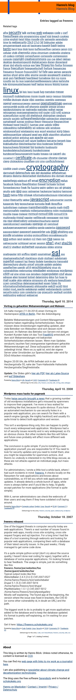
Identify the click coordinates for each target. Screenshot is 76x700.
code (57, 32)
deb (33, 172)
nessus (57, 96)
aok (32, 137)
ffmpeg (45, 65)
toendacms (50, 261)
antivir (15, 137)
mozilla (7, 214)
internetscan (65, 195)
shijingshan (49, 115)
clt (4, 56)
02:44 (55, 506)
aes (40, 134)
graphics (66, 75)
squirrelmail (44, 254)
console (7, 59)
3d (41, 42)
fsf (40, 71)
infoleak (28, 195)
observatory (20, 220)
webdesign (31, 289)
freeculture (17, 68)
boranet (22, 277)
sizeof (43, 36)
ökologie (16, 99)
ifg (59, 283)
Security (28, 380)
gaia (50, 71)
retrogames (9, 112)
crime (6, 39)
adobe (59, 42)
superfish (8, 261)
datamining (42, 277)
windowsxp (53, 270)
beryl (14, 49)
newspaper (52, 217)
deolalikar (45, 172)
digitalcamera (39, 62)
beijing (61, 45)
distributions (44, 175)
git (60, 187)
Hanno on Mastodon (14, 686)
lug (42, 92)
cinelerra (65, 52)
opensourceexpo (21, 103)
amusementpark (12, 45)
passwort (25, 231)
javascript (39, 199)
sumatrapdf (9, 121)
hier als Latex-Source (57, 373)
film (52, 65)
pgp (54, 231)
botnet (31, 277)
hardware (20, 78)
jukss (55, 81)
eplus (64, 180)
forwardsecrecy (11, 187)
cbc (64, 153)
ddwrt (59, 59)
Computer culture (28, 506)
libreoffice (56, 203)
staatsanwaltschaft (14, 258)
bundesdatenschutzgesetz (17, 150)
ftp (28, 187)
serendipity (61, 39)
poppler (44, 106)
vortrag (31, 32)
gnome (34, 75)
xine (16, 274)
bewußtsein (64, 280)
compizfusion (32, 56)
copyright (18, 59)
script (22, 115)
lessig (56, 84)
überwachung (10, 264)
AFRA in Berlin (27, 313)
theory (38, 121)
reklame (26, 280)
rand (19, 239)
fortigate (51, 184)
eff (29, 180)
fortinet (61, 184)
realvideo (42, 109)
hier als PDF (38, 373)
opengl (7, 103)
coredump (31, 292)
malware (23, 207)
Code (24, 628)
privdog (28, 235)
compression (60, 56)
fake (37, 65)
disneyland (61, 62)
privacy (61, 106)
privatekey (17, 235)
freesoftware (11, 36)
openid (55, 220)
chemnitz (24, 52)
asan (51, 137)
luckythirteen (10, 207)
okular (25, 99)
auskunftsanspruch (14, 140)
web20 (51, 286)
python (12, 239)
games (57, 71)
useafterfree (10, 267)
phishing (63, 231)
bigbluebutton (10, 143)
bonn (31, 49)
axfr (27, 140)
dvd (12, 65)
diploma (17, 175)
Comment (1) (62, 506)
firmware (68, 65)
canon (63, 49)
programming (31, 36)
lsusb (36, 91)
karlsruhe (64, 81)
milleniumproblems (41, 210)
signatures (41, 247)
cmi (37, 161)
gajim (43, 187)
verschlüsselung (41, 267)
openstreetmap (51, 103)
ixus (21, 81)
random (27, 239)
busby (36, 153)
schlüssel (23, 243)
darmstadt (9, 172)
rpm (44, 239)
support (19, 261)
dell (38, 172)
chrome (53, 158)
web (39, 33)
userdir (21, 267)
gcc (57, 187)
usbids (48, 124)
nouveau (67, 96)
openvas (67, 103)
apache (38, 137)
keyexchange (27, 203)
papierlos (50, 227)
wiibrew (40, 127)
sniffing (25, 254)
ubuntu (23, 264)
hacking (56, 191)
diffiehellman (59, 172)
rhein (39, 239)
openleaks (26, 224)
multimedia (9, 217)
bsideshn (40, 147)
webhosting (9, 295)
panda (41, 227)
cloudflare (29, 161)
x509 (6, 274)
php (21, 36)
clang (6, 161)
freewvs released (13, 521)
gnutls (6, 191)
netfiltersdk (39, 217)
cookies (64, 36)
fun (56, 277)
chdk (14, 52)
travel (16, 124)
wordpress (66, 270)
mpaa (15, 214)
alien (15, 277)
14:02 (35, 380)
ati (28, 45)
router (46, 112)
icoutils (7, 81)
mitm (56, 210)
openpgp (37, 224)
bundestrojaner (41, 150)
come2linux (16, 283)
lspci (30, 91)
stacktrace (31, 258)
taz (26, 261)
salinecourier (10, 243)
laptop (40, 84)
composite (46, 56)
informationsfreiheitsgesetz (18, 286)
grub (5, 78)
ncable (12, 280)
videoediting (10, 127)
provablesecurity (58, 235)
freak (24, 187)
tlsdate (39, 261)
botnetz (58, 143)
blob (25, 49)
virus (54, 267)
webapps (48, 32)
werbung (53, 280)
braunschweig (11, 147)
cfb (34, 158)
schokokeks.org (12, 681)
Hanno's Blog (65, 9)
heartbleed (32, 78)
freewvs (44, 383)
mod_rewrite (18, 289)
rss (62, 239)
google (43, 75)
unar (41, 124)
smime (58, 247)
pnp (71, 231)
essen (47, 283)
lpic (25, 91)
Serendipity (45, 678)
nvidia (7, 99)
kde (5, 84)
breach (56, 36)
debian (67, 59)
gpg (18, 191)
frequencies (59, 68)
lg (66, 277)
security (15, 32)
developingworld (22, 62)
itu (17, 81)
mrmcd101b (60, 214)
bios (20, 49)
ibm (53, 78)
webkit (41, 289)
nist (61, 217)
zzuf (61, 274)
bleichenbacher (27, 143)
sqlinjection (52, 118)
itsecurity (16, 200)
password (63, 227)
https (28, 39)
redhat (51, 109)
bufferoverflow (43, 49)
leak (47, 203)
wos (36, 131)
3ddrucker (49, 42)
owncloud (52, 224)
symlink (67, 292)
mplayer (23, 214)
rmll (40, 112)
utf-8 (28, 267)
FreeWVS (48, 334)
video (56, 124)
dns (53, 175)
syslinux (29, 121)
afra (5, 32)
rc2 (33, 239)
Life (23, 380)
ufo (45, 280)
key (17, 203)
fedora (17, 184)
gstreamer (34, 191)
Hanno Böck (15, 380)
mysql (20, 217)
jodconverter (57, 199)
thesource (47, 121)
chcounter (42, 158)
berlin (7, 49)
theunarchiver (61, 121)
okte (19, 280)
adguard (26, 134)
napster (28, 217)
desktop (7, 62)
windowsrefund (11, 131)
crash (15, 168)
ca (50, 153)
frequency (8, 71)
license (64, 84)
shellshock (36, 115)
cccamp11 (9, 158)
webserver (32, 295)
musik (41, 96)
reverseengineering (27, 112)
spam (33, 254)
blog (39, 143)
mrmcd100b (45, 214)
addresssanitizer (12, 134)
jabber (26, 199)
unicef (30, 264)
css (49, 59)
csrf (65, 32)
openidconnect (11, 224)
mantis (52, 207)
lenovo (48, 84)
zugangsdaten (50, 274)
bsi (32, 147)
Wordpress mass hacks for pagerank (24, 393)
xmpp (22, 274)
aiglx (45, 134)
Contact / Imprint (37, 686)
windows (55, 127)
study (40, 258)
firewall (42, 184)
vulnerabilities (10, 270)
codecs (10, 56)
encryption (49, 180)
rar (23, 109)
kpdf (34, 84)
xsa (28, 274)
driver (6, 65)
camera (56, 49)
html (65, 286)
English (37, 506)
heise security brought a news (28, 398)
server (32, 243)
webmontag (25, 270)
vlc (59, 267)
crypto (22, 168)
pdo (48, 231)
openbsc (40, 99)
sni (19, 254)
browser (24, 147)
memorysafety (11, 210)
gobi (13, 191)
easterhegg (10, 180)
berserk (61, 140)
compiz (19, 56)
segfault (58, 292)
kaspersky (8, 203)
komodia (40, 203)
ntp (5, 220)
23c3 (30, 42)
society (16, 118)
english (14, 39)
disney (51, 62)
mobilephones (22, 96)
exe (33, 65)
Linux (42, 506)
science (66, 112)
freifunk (48, 68)
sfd (28, 115)
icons (63, 78)
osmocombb (10, 106)
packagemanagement (15, 227)
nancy (49, 96)
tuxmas (34, 124)
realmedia (31, 109)
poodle (7, 235)
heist (21, 39)
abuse (68, 274)
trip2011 (24, 124)
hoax (62, 277)
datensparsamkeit (33, 283)
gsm (11, 78)
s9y (42, 39)
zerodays (36, 274)
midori (6, 289)
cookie (7, 168)
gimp (21, 75)
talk (24, 32)
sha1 (50, 243)
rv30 (52, 112)
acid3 (59, 286)
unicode (39, 264)
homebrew (45, 78)
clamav (62, 158)
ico (57, 78)
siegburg (61, 115)
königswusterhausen (19, 84)
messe (59, 91)
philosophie (40, 286)
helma (14, 195)
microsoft (8, 96)
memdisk (50, 91)
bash (54, 45)
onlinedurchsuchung (39, 220)
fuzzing (35, 187)
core (22, 292)
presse (52, 106)
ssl (56, 253)
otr (45, 224)
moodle (35, 39)
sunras (20, 121)
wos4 (43, 131)
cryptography (47, 167)
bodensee (47, 143)
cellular (7, 52)
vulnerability (24, 127)
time (5, 42)
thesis (31, 261)
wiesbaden (39, 270)
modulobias (66, 210)
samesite (50, 39)
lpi (20, 91)
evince (26, 65)
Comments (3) (54, 628)
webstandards (54, 289)
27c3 (36, 42)
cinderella (54, 52)
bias (68, 140)
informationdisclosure (45, 195)
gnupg (67, 187)
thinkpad (8, 124)
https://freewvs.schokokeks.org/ (35, 624)
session (41, 243)
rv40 (58, 112)
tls (10, 42)
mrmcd (33, 214)
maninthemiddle (38, 207)
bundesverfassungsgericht (18, 153)
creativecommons (35, 59)
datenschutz (22, 172)
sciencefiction (11, 115)
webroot (21, 295)
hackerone (46, 191)
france (6, 68)
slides (50, 247)
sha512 (7, 247)
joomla (68, 199)
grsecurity (47, 292)
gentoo (7, 75)
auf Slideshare (17, 376)
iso (13, 81)
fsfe (45, 72)
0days (66, 131)
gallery (50, 187)
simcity (7, 118)
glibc (27, 75)
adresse (7, 277)
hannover (67, 191)
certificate (24, 157)
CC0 (30, 655)
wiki (47, 127)
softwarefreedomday (33, 118)
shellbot (16, 247)
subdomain (61, 258)
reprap (59, 109)
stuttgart (49, 258)
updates (57, 264)
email (35, 180)
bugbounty (51, 147)
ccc (70, 49)
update (48, 264)
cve (53, 59)
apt (46, 137)
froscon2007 (31, 71)
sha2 (58, 243)
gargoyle (66, 71)
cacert (57, 153)
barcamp (52, 140)
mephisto (25, 210)
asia (24, 45)
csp (39, 292)
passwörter (38, 231)
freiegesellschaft (34, 68)
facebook (8, 184)
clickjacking (16, 161)
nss (66, 217)
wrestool (51, 131)
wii (34, 127)
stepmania (65, 118)
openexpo (60, 99)
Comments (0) (43, 380)
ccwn (6, 283)
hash (6, 195)
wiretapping (27, 131)
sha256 (67, 243)
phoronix (34, 106)
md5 (66, 207)
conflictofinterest (54, 161)
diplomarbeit (29, 175)
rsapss (56, 239)
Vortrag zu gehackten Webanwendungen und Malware (34, 306)
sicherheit (27, 247)
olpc (31, 99)
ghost (15, 75)
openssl (35, 103)
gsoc (25, 191)
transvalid (62, 261)
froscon (19, 71)
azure (33, 140)
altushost (65, 134)
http (20, 195)
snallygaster (10, 254)
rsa (49, 239)
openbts (49, 99)
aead (34, 134)
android (7, 137)
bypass (45, 153)
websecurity (19, 42)
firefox (58, 65)
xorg (59, 131)
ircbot (6, 199)
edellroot (22, 180)
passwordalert (11, 231)
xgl (11, 274)
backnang (36, 45)
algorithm (54, 134)
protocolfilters (40, 235)
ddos (51, 277)
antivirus (24, 137)
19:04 (46, 628)
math (60, 207)
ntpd (9, 220)
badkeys (41, 140)
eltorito (19, 65)
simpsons (37, 280)
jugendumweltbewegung (38, 81)
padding (32, 227)
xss (49, 36)
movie (34, 96)
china (34, 52)
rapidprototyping (12, 109)
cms (42, 161)
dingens (7, 175)
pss (5, 239)
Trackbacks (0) (54, 380)
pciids (21, 106)
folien (54, 283)
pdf (27, 106)
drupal (68, 175)
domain (60, 175)
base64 (46, 45)
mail (5, 280)
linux (11, 90)
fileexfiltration (29, 184)
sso (63, 254)
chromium (43, 52)
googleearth (54, 75)
